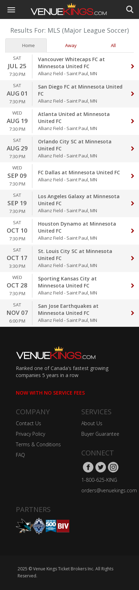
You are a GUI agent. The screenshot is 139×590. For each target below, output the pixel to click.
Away (68, 45)
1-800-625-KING (99, 479)
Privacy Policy (30, 433)
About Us (91, 423)
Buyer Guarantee (100, 433)
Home (25, 45)
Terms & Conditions (38, 444)
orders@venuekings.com (109, 490)
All (110, 45)
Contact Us (28, 423)
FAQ (20, 455)
